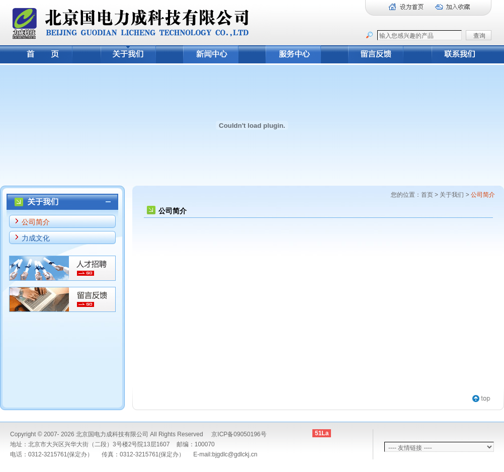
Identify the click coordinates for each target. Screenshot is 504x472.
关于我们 (452, 194)
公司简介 (36, 222)
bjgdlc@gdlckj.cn (234, 454)
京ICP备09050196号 (238, 434)
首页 (427, 194)
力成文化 (36, 238)
